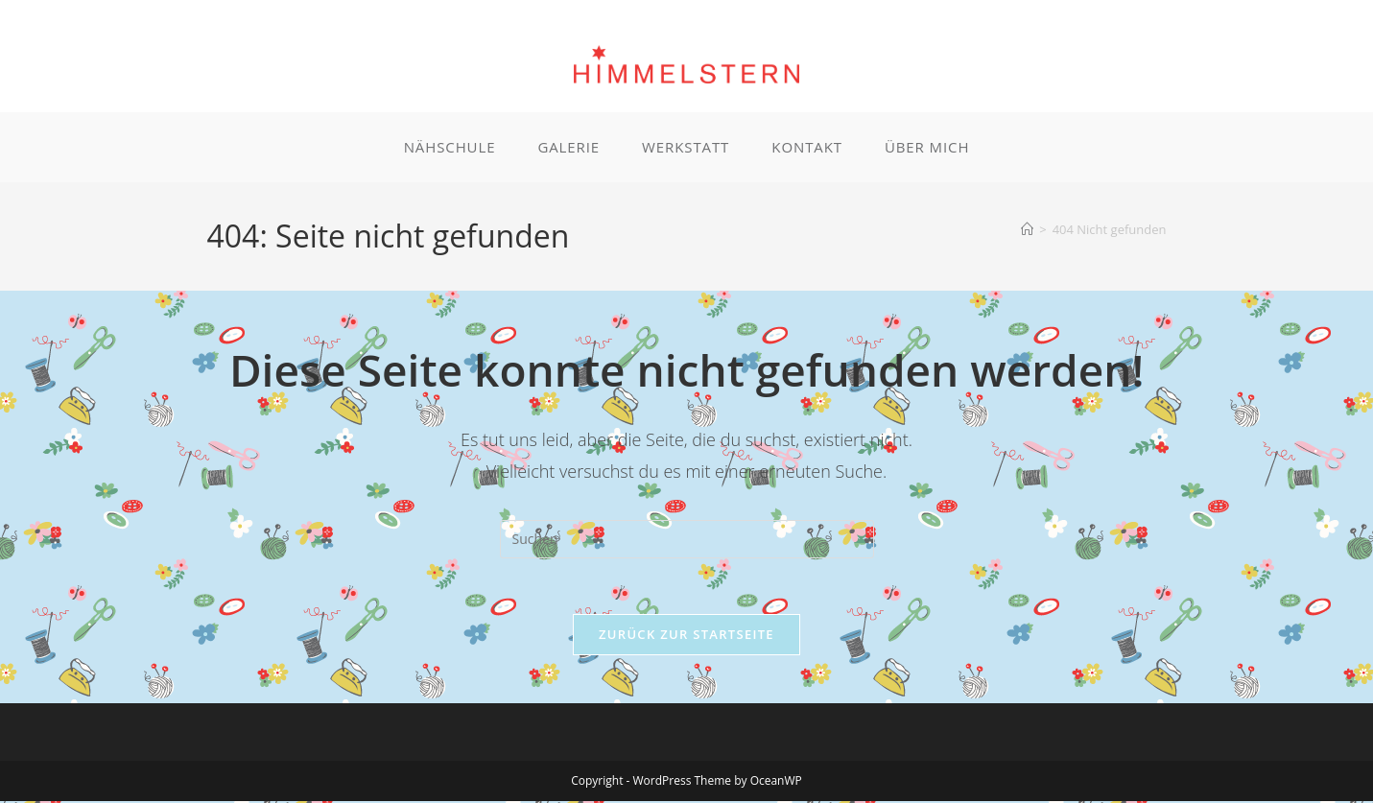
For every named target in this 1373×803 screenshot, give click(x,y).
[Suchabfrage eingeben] (687, 539)
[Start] (1027, 229)
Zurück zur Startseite (686, 636)
